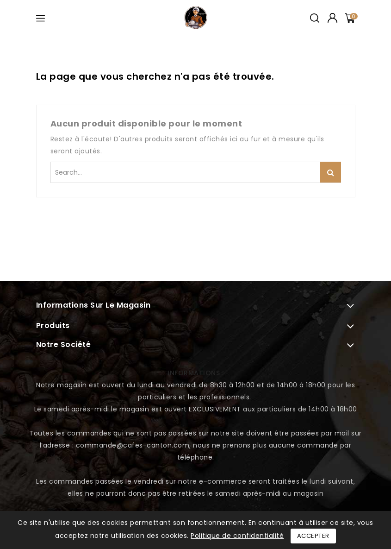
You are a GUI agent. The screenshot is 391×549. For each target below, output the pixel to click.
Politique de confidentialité (237, 535)
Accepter (313, 535)
